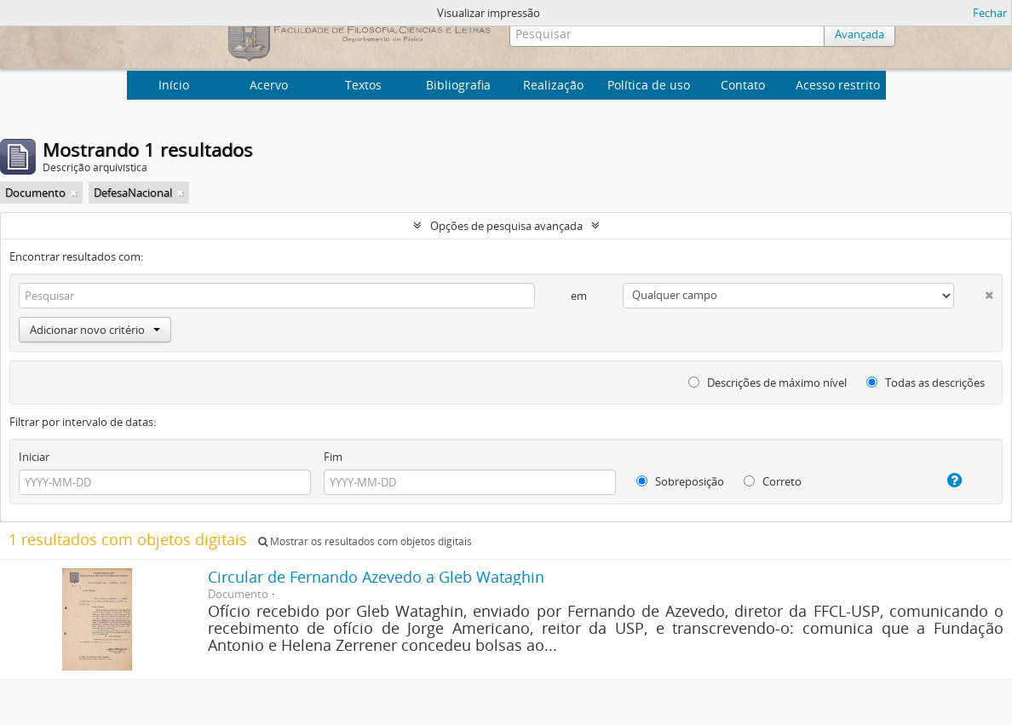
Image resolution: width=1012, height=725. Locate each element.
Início (173, 85)
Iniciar (34, 456)
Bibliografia (458, 85)
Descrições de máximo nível (767, 382)
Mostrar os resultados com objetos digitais (365, 541)
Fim (333, 456)
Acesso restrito (838, 85)
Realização (553, 85)
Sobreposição (680, 481)
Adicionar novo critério (95, 329)
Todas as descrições (925, 382)
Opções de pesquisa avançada (506, 225)
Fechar (990, 12)
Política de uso (648, 85)
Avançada (859, 34)
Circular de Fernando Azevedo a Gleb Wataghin (376, 577)
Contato (743, 85)
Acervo (269, 85)
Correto (773, 481)
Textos (363, 85)
